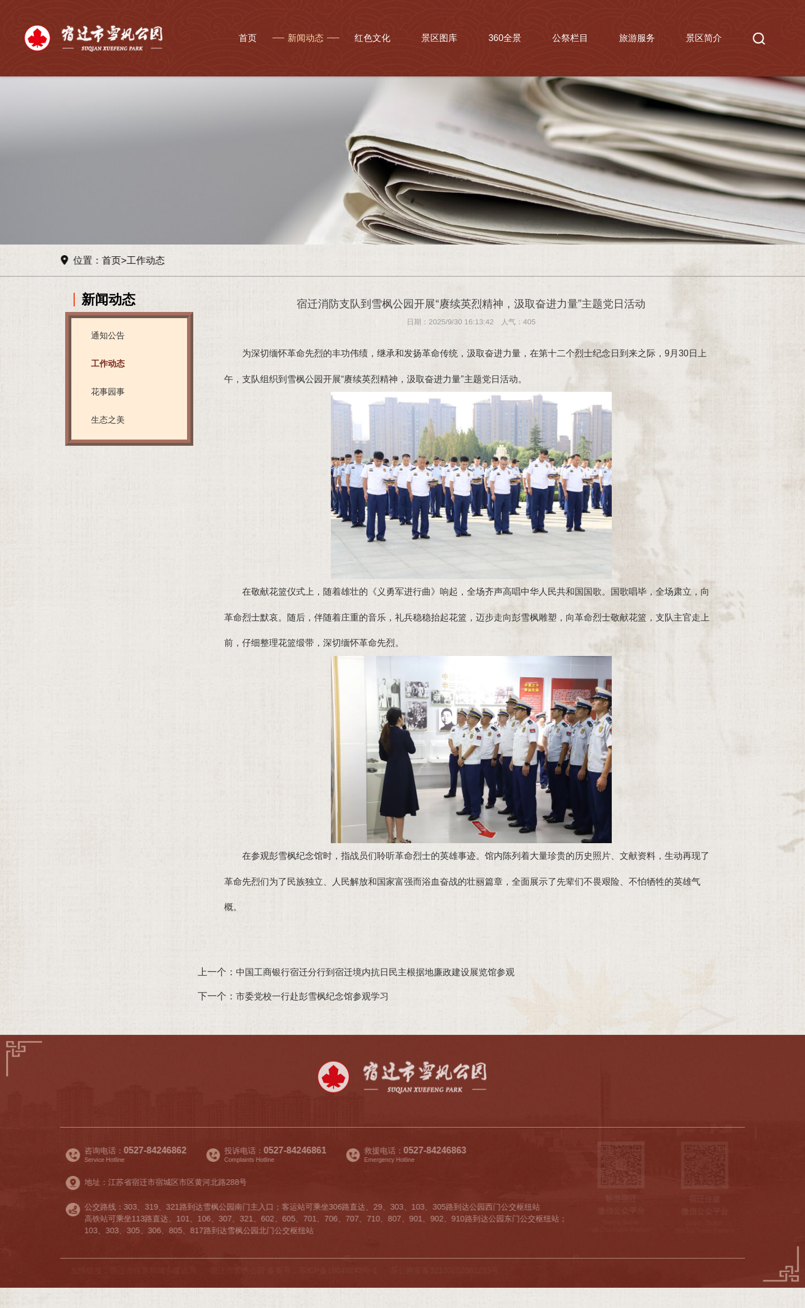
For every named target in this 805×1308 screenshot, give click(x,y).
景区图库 (439, 38)
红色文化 (372, 38)
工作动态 (149, 260)
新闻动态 (306, 38)
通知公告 (109, 335)
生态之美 (109, 419)
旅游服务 (637, 38)
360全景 (504, 38)
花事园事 (109, 391)
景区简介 (704, 38)
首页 (248, 38)
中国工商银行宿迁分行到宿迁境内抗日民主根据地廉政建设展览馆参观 (384, 990)
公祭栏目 (570, 38)
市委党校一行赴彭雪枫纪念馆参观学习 (317, 1014)
